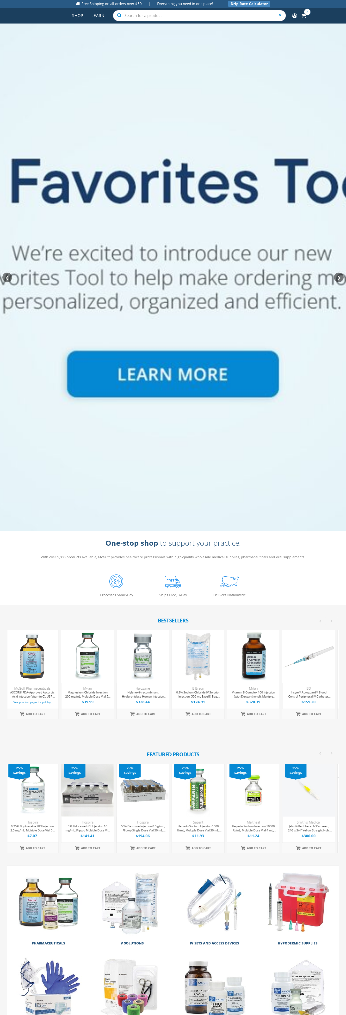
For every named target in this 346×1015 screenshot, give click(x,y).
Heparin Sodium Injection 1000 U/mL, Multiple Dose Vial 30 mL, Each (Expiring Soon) (201, 828)
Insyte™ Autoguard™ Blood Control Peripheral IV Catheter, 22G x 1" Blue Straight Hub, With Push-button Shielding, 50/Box (311, 695)
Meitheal (256, 822)
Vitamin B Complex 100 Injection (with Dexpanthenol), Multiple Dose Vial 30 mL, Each (256, 695)
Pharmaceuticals (48, 943)
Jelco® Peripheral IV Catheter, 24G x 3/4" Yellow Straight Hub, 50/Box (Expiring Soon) (311, 828)
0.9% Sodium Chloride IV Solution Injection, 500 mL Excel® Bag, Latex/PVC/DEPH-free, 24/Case (201, 695)
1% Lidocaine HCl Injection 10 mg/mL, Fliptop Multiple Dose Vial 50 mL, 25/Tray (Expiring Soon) (90, 828)
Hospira (35, 822)
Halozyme (145, 688)
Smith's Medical (311, 822)
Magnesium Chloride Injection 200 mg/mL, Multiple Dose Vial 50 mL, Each (90, 695)
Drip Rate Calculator (249, 3)
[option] (173, 808)
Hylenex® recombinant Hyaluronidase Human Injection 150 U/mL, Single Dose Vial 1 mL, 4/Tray (145, 695)
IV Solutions (131, 943)
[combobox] (199, 15)
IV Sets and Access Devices (214, 943)
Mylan (90, 688)
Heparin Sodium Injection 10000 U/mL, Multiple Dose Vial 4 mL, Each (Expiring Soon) (256, 828)
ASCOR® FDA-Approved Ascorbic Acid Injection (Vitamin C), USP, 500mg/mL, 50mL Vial (35, 695)
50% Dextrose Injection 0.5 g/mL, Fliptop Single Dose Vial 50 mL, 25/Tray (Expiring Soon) (145, 828)
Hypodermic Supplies (297, 943)
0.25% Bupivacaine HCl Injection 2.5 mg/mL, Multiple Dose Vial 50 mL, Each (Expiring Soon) (35, 828)
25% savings (22, 770)
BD (311, 688)
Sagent (201, 822)
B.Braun (201, 688)
